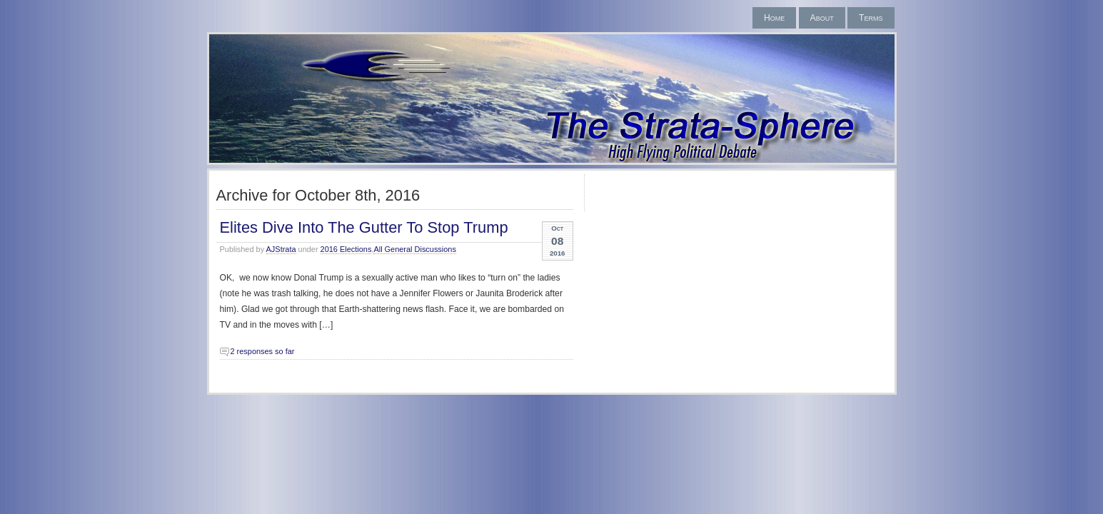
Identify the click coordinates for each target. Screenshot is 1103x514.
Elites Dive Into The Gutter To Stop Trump (364, 227)
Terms (870, 18)
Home (774, 18)
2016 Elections (346, 249)
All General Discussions (414, 249)
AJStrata (281, 249)
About (822, 18)
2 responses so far (263, 351)
